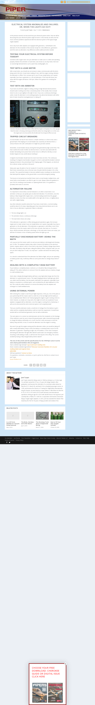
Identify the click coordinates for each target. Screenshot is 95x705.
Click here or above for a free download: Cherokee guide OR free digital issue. (77, 155)
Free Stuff (76, 16)
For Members (57, 16)
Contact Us (79, 438)
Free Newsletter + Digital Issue (30, 438)
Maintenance (46, 30)
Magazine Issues (44, 16)
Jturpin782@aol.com (15, 359)
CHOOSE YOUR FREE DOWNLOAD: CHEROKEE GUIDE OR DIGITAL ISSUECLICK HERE (46, 672)
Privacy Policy (19, 440)
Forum (34, 16)
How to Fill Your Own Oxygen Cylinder (56, 423)
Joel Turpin (29, 30)
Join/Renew (17, 438)
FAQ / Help (86, 438)
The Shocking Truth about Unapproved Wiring (42, 423)
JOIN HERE (13, 351)
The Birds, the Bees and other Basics (27, 422)
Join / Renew (9, 18)
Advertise (71, 438)
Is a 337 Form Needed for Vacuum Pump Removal (13, 423)
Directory (67, 16)
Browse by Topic (24, 16)
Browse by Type (11, 16)
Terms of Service (9, 440)
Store (24, 18)
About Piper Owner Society (47, 438)
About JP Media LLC (62, 438)
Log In (18, 18)
